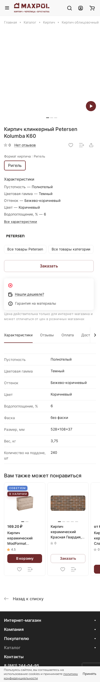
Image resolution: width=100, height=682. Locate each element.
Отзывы (47, 335)
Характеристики (18, 335)
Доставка (89, 335)
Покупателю (16, 638)
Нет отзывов (25, 145)
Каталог (12, 647)
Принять (89, 674)
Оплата (67, 335)
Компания (14, 629)
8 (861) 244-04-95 (21, 666)
